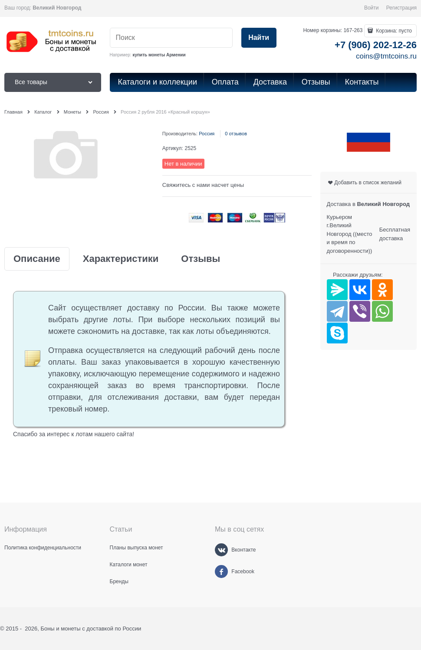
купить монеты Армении (158, 54)
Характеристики (121, 259)
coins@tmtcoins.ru (386, 56)
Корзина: (393, 31)
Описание (36, 259)
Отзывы (200, 259)
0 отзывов (236, 133)
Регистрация (401, 8)
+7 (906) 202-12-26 (376, 44)
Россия (206, 133)
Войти (371, 8)
